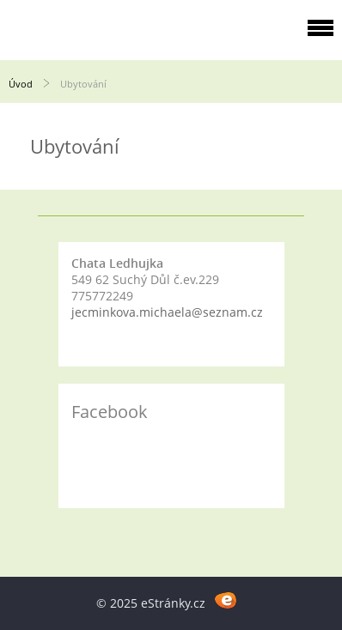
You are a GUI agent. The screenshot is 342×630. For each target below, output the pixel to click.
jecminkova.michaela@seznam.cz (167, 312)
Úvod (21, 83)
